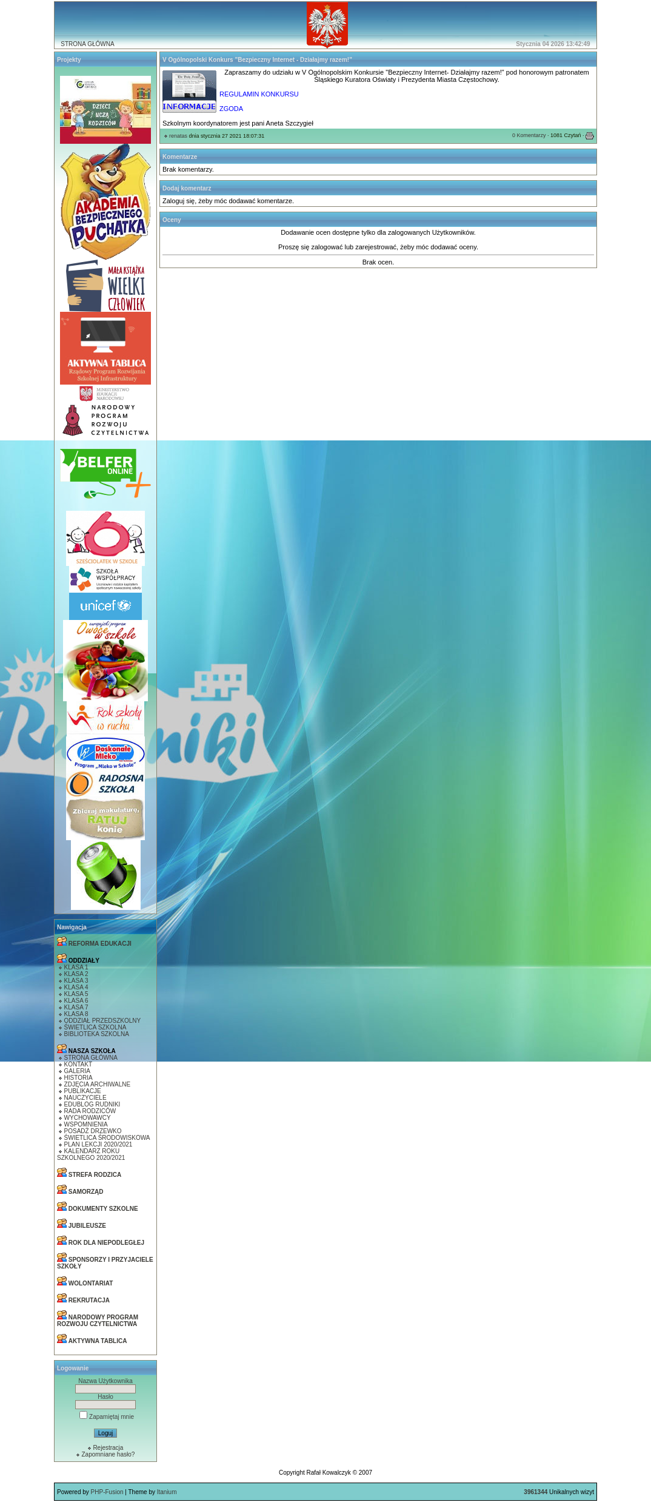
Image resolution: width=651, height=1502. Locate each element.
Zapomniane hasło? (108, 1454)
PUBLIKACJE (82, 1091)
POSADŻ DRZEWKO (93, 1131)
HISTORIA (78, 1077)
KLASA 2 (76, 974)
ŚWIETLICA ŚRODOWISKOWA (107, 1137)
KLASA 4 (76, 987)
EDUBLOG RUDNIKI (92, 1104)
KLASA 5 (76, 994)
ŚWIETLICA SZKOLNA (95, 1027)
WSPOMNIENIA (86, 1124)
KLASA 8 (76, 1014)
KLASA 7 (76, 1007)
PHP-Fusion (107, 1492)
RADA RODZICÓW (90, 1111)
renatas (178, 136)
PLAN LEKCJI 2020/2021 (98, 1144)
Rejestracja (108, 1447)
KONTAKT (78, 1064)
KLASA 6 (76, 1000)
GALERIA (77, 1071)
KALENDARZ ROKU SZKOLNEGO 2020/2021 (91, 1154)
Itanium (167, 1492)
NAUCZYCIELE (85, 1097)
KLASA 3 (76, 980)
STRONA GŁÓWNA (87, 44)
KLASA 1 (76, 967)
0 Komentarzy (529, 135)
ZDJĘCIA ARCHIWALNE (97, 1084)
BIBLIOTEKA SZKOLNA (96, 1034)
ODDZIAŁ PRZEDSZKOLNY (102, 1020)
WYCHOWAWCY (87, 1117)
